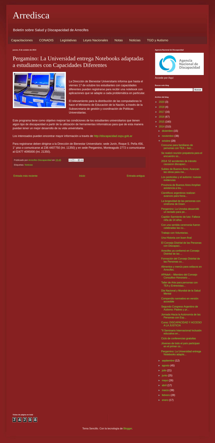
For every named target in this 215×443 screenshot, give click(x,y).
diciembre (168, 131)
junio (165, 375)
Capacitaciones (22, 40)
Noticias (135, 40)
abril (164, 385)
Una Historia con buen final (176, 237)
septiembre (168, 360)
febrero (166, 395)
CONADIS (46, 40)
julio (164, 370)
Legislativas (68, 40)
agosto (166, 365)
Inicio (82, 175)
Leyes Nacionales (95, 40)
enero (165, 400)
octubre (166, 140)
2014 (162, 126)
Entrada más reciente (25, 175)
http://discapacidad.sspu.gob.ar (113, 136)
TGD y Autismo (157, 40)
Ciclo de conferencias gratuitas (178, 338)
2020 (162, 102)
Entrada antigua (136, 175)
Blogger (127, 428)
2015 (162, 121)
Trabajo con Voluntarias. (174, 232)
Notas (118, 40)
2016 (162, 116)
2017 (162, 112)
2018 (162, 107)
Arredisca (31, 15)
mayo (165, 380)
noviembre (168, 136)
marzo (166, 390)
